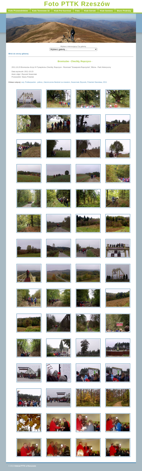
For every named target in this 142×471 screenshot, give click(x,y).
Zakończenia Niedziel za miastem (57, 82)
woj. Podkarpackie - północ (32, 82)
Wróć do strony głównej (18, 54)
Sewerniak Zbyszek (78, 82)
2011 (105, 82)
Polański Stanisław (94, 82)
